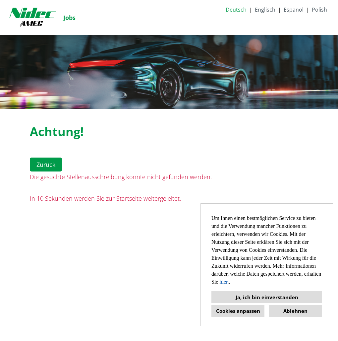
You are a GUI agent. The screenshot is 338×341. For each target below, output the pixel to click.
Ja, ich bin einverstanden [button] (267, 297)
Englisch (265, 9)
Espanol (294, 9)
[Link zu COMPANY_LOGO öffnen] (32, 17)
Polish (319, 9)
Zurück (45, 165)
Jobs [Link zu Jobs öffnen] (69, 18)
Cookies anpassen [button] (238, 310)
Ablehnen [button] (295, 310)
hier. (224, 282)
